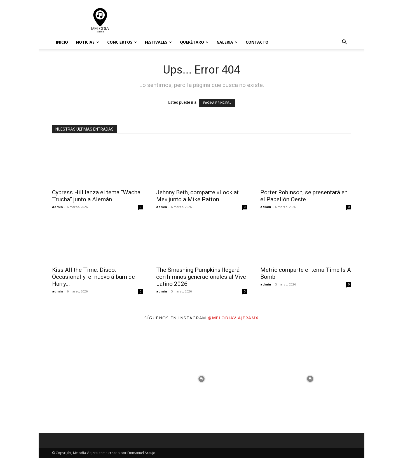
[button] (344, 42)
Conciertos (122, 42)
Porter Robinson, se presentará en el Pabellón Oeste (304, 196)
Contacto (257, 42)
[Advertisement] (249, 20)
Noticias (87, 42)
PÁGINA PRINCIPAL (217, 103)
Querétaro (194, 42)
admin (57, 207)
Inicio (62, 42)
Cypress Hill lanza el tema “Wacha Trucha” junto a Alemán (96, 196)
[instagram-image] (93, 379)
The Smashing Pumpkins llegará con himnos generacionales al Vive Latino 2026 (201, 276)
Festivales (158, 42)
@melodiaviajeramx (233, 317)
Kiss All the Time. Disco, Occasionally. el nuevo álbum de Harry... (93, 276)
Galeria (227, 42)
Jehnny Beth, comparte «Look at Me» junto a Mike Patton (197, 196)
